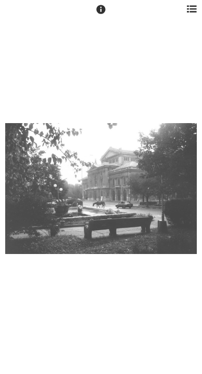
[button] (101, 14)
